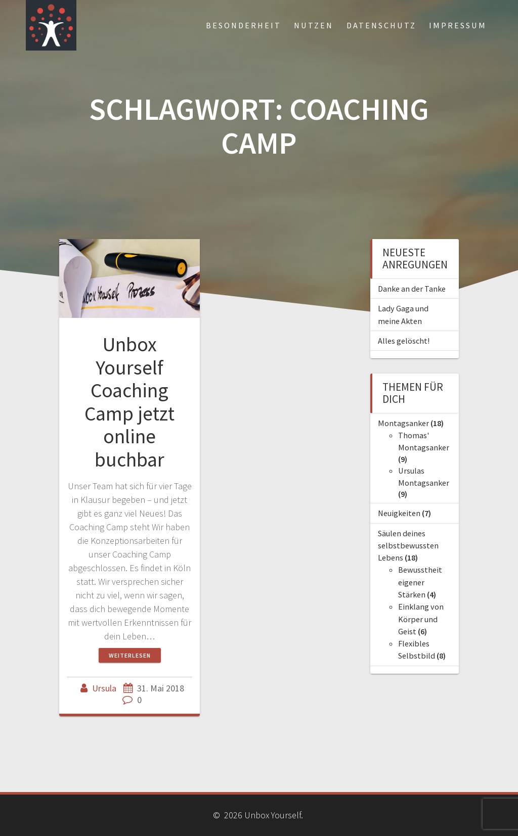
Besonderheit (243, 25)
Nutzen (313, 25)
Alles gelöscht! (403, 341)
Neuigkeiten (399, 513)
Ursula (104, 688)
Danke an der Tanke (412, 289)
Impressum (458, 25)
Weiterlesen (130, 655)
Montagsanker (403, 423)
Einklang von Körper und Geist (421, 618)
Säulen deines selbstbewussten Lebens (408, 545)
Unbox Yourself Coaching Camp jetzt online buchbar (129, 402)
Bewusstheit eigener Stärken (420, 582)
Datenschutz (381, 25)
